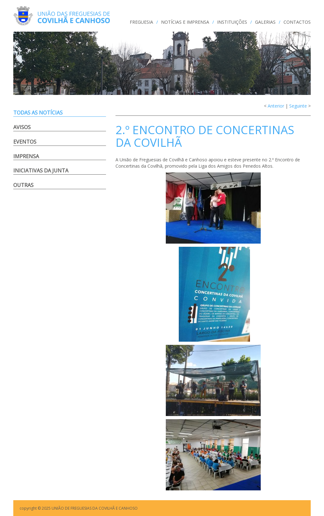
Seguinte (298, 106)
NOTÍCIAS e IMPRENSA (185, 22)
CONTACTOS (297, 22)
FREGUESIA (141, 22)
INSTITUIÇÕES (232, 22)
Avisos (22, 127)
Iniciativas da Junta (40, 170)
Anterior (276, 106)
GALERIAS (265, 22)
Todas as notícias (38, 112)
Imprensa (26, 156)
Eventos (24, 141)
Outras (23, 185)
